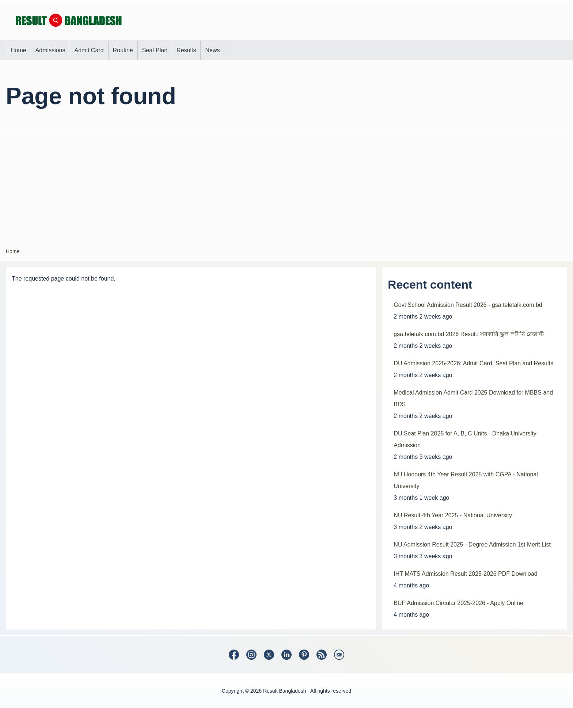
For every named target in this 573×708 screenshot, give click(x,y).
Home (12, 251)
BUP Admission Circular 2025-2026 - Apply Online (458, 603)
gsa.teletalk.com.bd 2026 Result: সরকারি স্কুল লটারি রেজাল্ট (469, 334)
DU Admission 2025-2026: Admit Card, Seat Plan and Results (473, 363)
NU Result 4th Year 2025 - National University (453, 515)
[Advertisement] (286, 187)
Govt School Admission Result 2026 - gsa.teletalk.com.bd (468, 305)
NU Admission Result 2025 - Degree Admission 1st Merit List (472, 544)
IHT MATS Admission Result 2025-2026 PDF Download (465, 574)
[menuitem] (18, 50)
